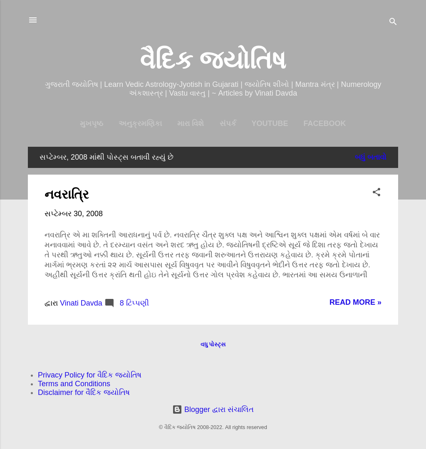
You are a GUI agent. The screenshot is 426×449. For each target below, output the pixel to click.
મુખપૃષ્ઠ (91, 123)
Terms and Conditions (74, 384)
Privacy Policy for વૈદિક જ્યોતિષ (89, 375)
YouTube (270, 123)
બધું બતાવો (370, 157)
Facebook (325, 123)
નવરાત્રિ (67, 194)
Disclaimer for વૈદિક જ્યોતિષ (84, 392)
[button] (376, 193)
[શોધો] (393, 22)
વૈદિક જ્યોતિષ (213, 60)
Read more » (355, 302)
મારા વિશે (190, 123)
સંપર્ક (228, 123)
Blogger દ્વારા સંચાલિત (213, 409)
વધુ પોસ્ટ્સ (213, 344)
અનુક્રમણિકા (140, 123)
